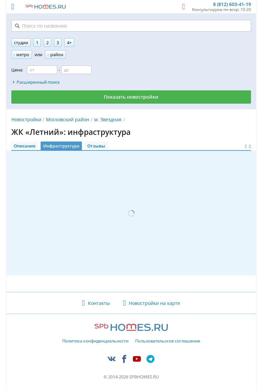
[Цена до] (76, 69)
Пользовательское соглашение (167, 341)
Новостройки (26, 119)
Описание (24, 146)
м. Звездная (108, 119)
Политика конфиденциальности (95, 341)
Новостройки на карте (154, 303)
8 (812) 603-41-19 (232, 4)
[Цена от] (42, 69)
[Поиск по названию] (131, 26)
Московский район (67, 119)
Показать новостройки (131, 97)
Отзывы (96, 146)
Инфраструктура (61, 146)
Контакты (99, 303)
